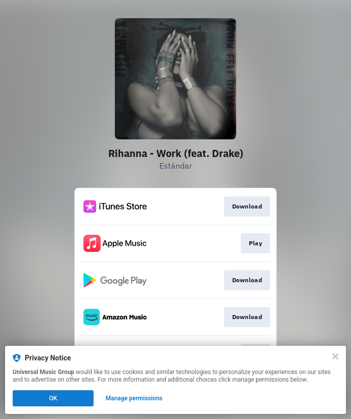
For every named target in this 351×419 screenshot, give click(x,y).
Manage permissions (134, 398)
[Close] (335, 356)
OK (53, 398)
